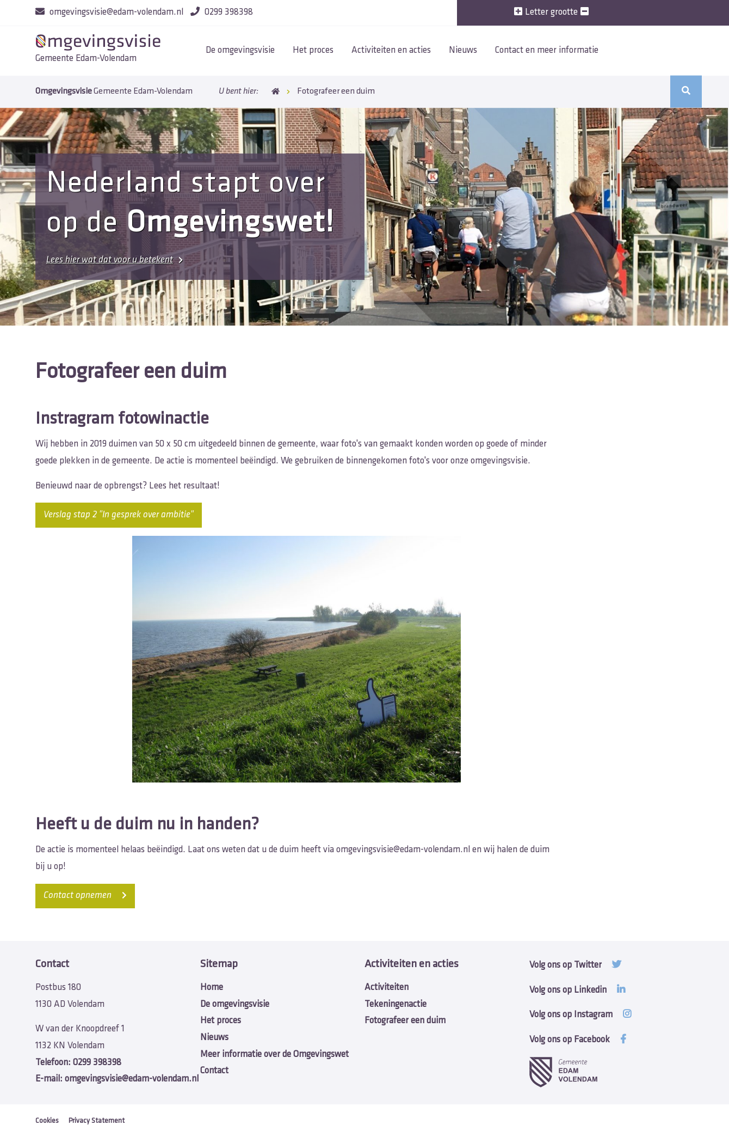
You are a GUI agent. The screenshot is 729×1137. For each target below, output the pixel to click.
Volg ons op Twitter (575, 965)
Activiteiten (386, 987)
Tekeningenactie (395, 1004)
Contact (214, 1070)
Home (275, 91)
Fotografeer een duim (405, 1020)
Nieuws (463, 50)
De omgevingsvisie (240, 50)
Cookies (47, 1120)
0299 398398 (78, 1062)
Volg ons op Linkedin (577, 990)
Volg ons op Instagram (580, 1014)
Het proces (313, 50)
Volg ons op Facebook (577, 1039)
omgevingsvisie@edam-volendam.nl (403, 849)
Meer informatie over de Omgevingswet (274, 1054)
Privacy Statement (97, 1120)
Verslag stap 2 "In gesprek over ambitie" (119, 514)
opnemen (85, 895)
